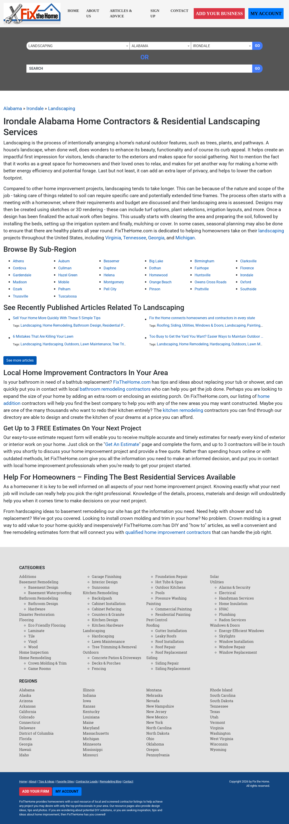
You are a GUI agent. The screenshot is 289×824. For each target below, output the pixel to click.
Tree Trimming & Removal (114, 646)
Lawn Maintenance (95, 344)
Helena (109, 275)
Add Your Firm (35, 791)
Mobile (63, 282)
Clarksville (248, 261)
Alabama (12, 108)
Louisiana (91, 717)
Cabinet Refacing (106, 609)
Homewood (158, 275)
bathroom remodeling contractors (115, 389)
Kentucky (91, 711)
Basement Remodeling (38, 581)
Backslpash (102, 598)
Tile (31, 636)
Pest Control (156, 619)
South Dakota (221, 700)
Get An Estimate (122, 444)
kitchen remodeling (183, 410)
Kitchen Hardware (108, 625)
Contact (179, 11)
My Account (266, 13)
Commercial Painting (173, 609)
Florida (25, 738)
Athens (18, 261)
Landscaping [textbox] (40, 46)
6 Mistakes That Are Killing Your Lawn (43, 336)
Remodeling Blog (110, 781)
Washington (220, 733)
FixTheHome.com (132, 382)
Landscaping (61, 108)
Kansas (89, 706)
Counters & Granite (108, 614)
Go (257, 46)
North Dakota (157, 733)
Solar (214, 576)
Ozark (17, 289)
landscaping (271, 230)
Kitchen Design (105, 619)
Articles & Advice (121, 13)
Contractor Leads (87, 781)
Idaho (24, 754)
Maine (88, 722)
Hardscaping (53, 344)
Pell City (110, 289)
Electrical (227, 592)
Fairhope (202, 268)
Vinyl (32, 641)
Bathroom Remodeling (38, 598)
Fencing (99, 668)
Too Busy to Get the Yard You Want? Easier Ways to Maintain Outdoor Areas (206, 336)
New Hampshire (160, 706)
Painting (253, 325)
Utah (214, 717)
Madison (20, 282)
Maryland (91, 727)
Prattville (202, 289)
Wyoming (218, 749)
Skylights (227, 636)
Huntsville (202, 275)
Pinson (154, 289)
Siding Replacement (172, 668)
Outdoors (71, 344)
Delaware (27, 727)
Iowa (87, 700)
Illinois (89, 690)
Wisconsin (219, 744)
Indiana (89, 695)
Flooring (26, 619)
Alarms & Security (234, 587)
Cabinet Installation (109, 603)
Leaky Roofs (165, 636)
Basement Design (43, 587)
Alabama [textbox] (140, 46)
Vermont (217, 722)
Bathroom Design (87, 325)
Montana (154, 690)
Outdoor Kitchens (170, 587)
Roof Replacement (171, 652)
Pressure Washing (170, 598)
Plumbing (227, 614)
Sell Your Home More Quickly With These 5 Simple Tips (56, 318)
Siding (176, 325)
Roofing (163, 325)
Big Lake (156, 261)
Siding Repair (167, 663)
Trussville (20, 296)
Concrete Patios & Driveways (116, 657)
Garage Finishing (106, 576)
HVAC (223, 609)
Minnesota (92, 744)
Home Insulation (233, 603)
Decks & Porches (106, 663)
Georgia (156, 237)
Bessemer (111, 261)
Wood (33, 646)
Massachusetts (96, 733)
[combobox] (78, 46)
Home (73, 11)
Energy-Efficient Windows (241, 630)
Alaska (25, 695)
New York (154, 722)
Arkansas (27, 706)
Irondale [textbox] (201, 46)
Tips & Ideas (46, 781)
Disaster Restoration (36, 614)
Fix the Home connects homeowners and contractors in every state (202, 318)
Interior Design (105, 581)
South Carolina (222, 695)
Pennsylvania (158, 754)
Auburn (64, 261)
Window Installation (236, 641)
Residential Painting (118, 325)
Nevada (152, 700)
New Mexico (157, 717)
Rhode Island (221, 690)
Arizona (26, 700)
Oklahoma (155, 744)
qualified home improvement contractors (168, 532)
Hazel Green (67, 275)
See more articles (20, 360)
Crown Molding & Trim (47, 663)
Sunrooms (101, 587)
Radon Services (232, 619)
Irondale (35, 108)
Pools (160, 592)
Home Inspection (34, 652)
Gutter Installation (171, 630)
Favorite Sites (65, 781)
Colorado (27, 717)
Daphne (110, 268)
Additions (27, 576)
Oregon (152, 749)
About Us (92, 13)
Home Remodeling (57, 325)
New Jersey (156, 711)
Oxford (245, 282)
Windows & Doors (209, 325)
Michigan (185, 237)
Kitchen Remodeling (100, 592)
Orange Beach (160, 282)
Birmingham (204, 261)
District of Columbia (36, 733)
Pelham (64, 289)
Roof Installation (169, 641)
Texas (215, 711)
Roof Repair (165, 646)
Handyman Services (236, 598)
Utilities (188, 325)
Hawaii (25, 749)
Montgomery (114, 282)
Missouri (90, 754)
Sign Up (154, 13)
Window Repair (232, 646)
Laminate (36, 630)
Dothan (155, 268)
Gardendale (22, 275)
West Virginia (221, 738)
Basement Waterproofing (49, 592)
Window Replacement (238, 652)
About (32, 781)
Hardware (36, 609)
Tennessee (134, 237)
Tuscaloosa (67, 296)
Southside (248, 289)
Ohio (150, 738)
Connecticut (29, 722)
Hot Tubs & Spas (169, 581)
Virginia (113, 237)
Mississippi (93, 749)
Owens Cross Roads (210, 282)
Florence (247, 268)
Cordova (19, 268)
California (27, 711)
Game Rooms (39, 668)
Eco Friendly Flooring (46, 625)
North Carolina (159, 727)
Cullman (65, 268)
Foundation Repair (171, 576)
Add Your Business (219, 13)
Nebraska (154, 695)
